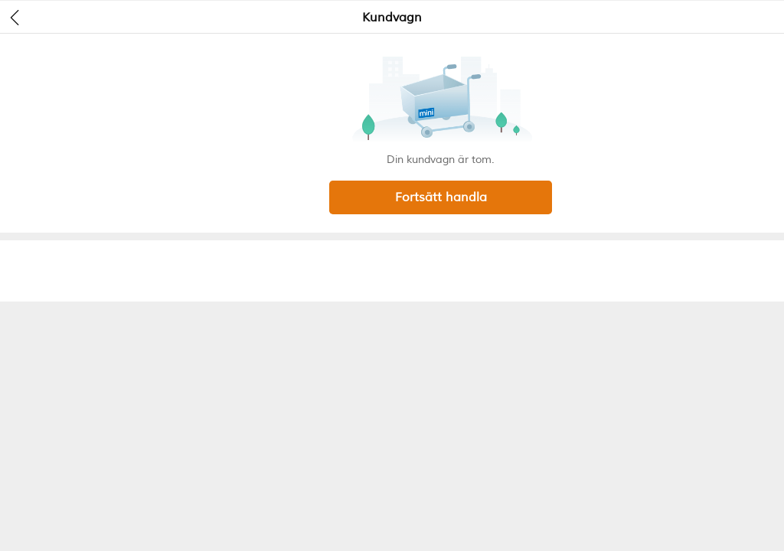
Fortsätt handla (441, 197)
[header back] (14, 17)
